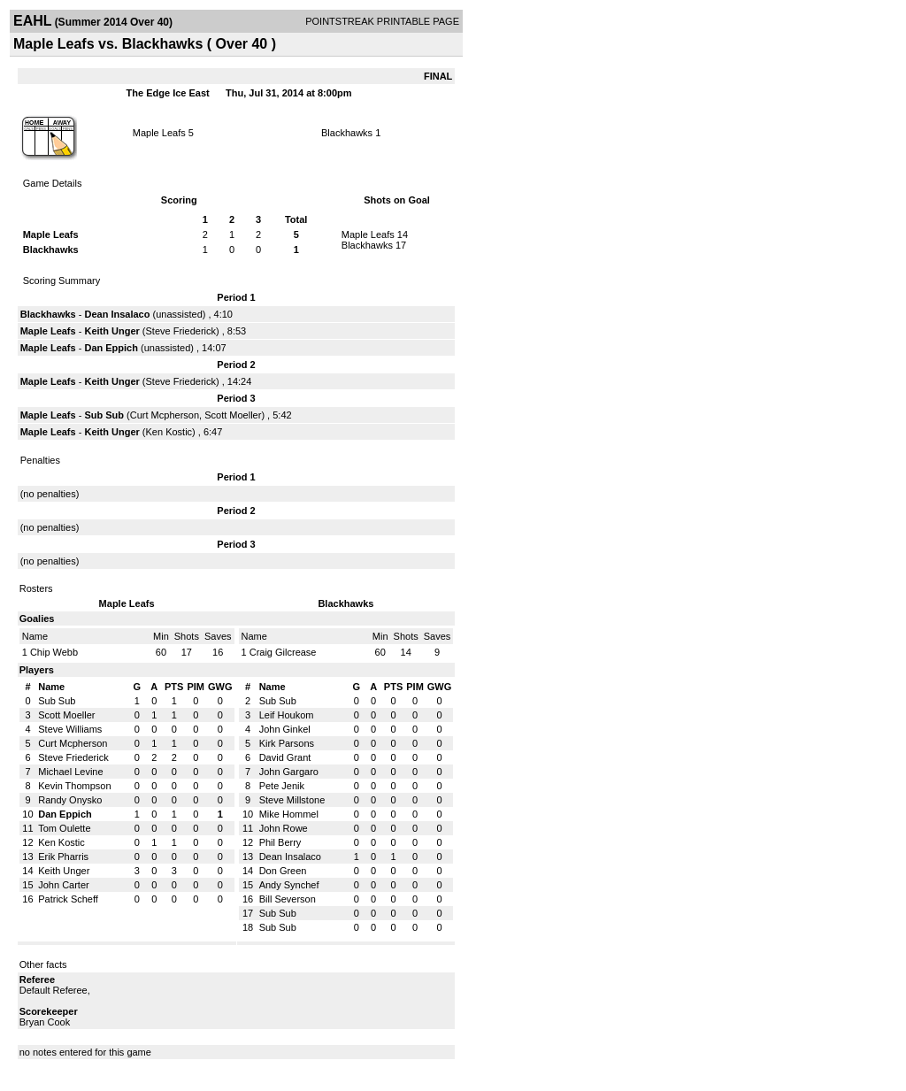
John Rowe (283, 828)
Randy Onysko (70, 800)
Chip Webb (54, 652)
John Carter (63, 885)
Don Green (283, 870)
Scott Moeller (232, 415)
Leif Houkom (286, 715)
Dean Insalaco (117, 314)
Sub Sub (104, 415)
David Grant (285, 757)
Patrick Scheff (68, 899)
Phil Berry (280, 842)
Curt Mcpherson (164, 415)
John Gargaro (289, 771)
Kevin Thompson (74, 785)
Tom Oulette (64, 828)
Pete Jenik (281, 785)
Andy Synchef (289, 885)
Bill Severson (287, 899)
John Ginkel (285, 729)
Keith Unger (111, 331)
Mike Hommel (289, 814)
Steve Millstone (292, 800)
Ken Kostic (169, 431)
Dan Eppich (111, 347)
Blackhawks (346, 132)
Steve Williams (70, 729)
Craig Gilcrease (283, 652)
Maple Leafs (159, 132)
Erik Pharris (63, 856)
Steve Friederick (181, 331)
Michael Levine (70, 771)
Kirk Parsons (286, 743)
